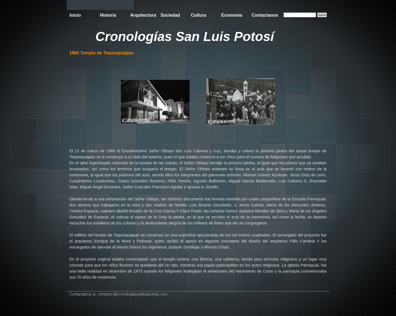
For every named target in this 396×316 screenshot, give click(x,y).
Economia (231, 15)
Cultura (198, 15)
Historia (108, 15)
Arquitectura (143, 15)
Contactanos (265, 15)
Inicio (75, 15)
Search (322, 14)
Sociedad (170, 15)
